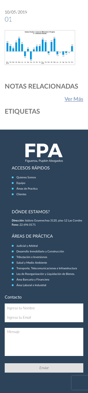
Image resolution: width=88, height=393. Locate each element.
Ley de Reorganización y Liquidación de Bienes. (45, 274)
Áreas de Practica (27, 188)
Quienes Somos (26, 177)
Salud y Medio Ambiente (31, 262)
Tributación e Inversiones (31, 257)
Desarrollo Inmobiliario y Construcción (40, 251)
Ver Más (74, 99)
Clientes (21, 194)
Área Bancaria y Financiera (32, 279)
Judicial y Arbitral (27, 245)
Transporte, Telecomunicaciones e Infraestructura (46, 268)
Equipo (20, 183)
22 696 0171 (27, 224)
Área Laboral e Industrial (31, 285)
